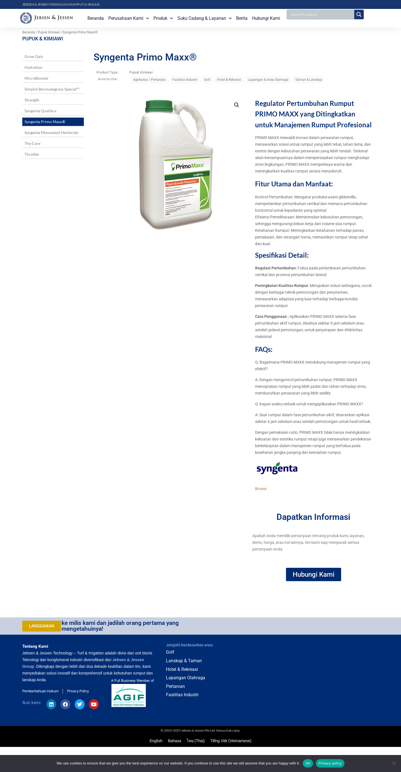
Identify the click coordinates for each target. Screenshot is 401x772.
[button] (237, 105)
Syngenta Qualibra (40, 110)
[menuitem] (156, 740)
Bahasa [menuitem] (174, 741)
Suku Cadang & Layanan (204, 18)
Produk (163, 18)
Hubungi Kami (266, 18)
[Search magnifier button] (359, 14)
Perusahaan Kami (128, 18)
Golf (207, 80)
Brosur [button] (261, 488)
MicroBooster (37, 78)
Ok (307, 763)
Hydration (33, 67)
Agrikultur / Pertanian (149, 80)
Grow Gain (34, 56)
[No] (394, 763)
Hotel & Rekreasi (229, 80)
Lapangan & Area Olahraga (268, 80)
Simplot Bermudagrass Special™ (52, 89)
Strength (32, 100)
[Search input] (322, 14)
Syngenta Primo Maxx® (45, 121)
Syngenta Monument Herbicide (51, 132)
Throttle (32, 154)
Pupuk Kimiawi (49, 32)
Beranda (95, 18)
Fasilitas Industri (184, 80)
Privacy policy (330, 763)
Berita (242, 18)
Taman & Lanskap (308, 80)
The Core (32, 143)
